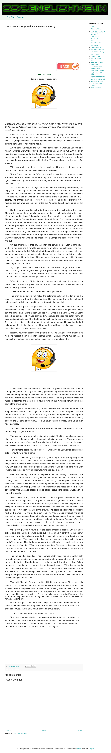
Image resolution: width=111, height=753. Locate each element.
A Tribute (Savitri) (96, 56)
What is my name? (96, 87)
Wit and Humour (14, 669)
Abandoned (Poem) (97, 62)
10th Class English (15, 17)
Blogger (91, 748)
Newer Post (9, 730)
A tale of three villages (97, 70)
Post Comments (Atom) (20, 733)
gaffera (79, 748)
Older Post (79, 730)
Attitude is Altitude (96, 29)
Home (44, 730)
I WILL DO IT (95, 37)
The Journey (94, 45)
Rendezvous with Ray (97, 52)
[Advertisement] (44, 45)
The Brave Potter (96, 43)
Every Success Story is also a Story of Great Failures (98, 33)
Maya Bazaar (95, 54)
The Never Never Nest (97, 49)
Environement (95, 64)
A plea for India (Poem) (98, 77)
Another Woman (96, 47)
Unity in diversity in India (98, 79)
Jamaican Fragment (97, 81)
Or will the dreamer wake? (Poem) (96, 67)
